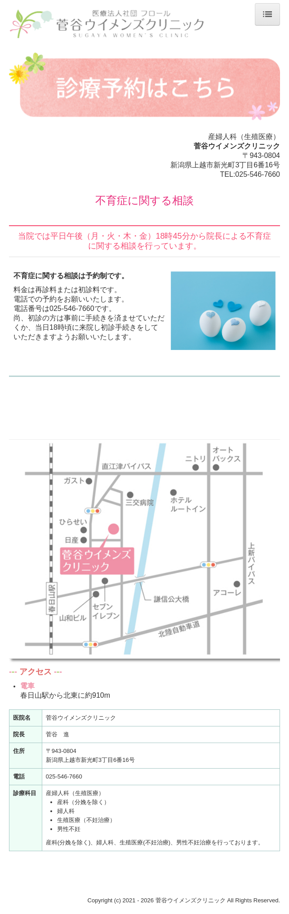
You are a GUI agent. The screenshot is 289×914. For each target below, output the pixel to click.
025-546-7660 (257, 174)
